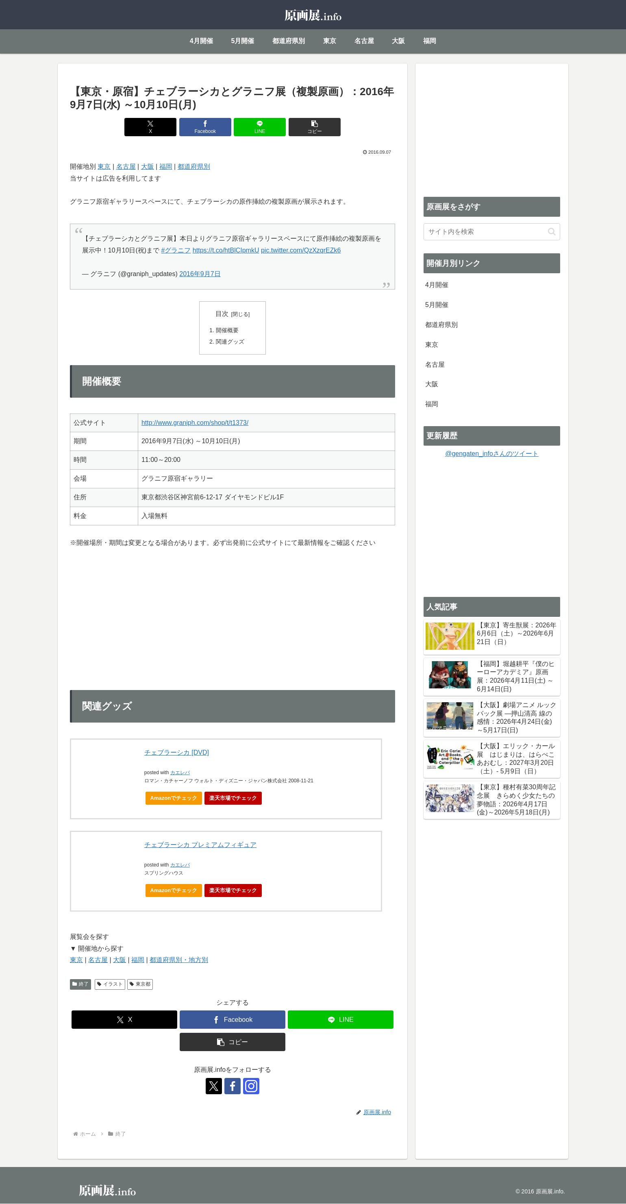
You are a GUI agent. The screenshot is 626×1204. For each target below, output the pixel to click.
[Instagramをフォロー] (251, 1086)
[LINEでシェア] (260, 127)
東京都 (140, 984)
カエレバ (180, 773)
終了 (80, 984)
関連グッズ (230, 342)
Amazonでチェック (174, 798)
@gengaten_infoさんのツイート (492, 453)
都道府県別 (194, 166)
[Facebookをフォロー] (232, 1086)
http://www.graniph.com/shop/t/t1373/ (194, 423)
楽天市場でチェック (233, 798)
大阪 (147, 166)
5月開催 (436, 304)
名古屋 (126, 166)
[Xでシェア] (150, 127)
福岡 (165, 166)
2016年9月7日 (199, 273)
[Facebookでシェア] (205, 127)
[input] (492, 231)
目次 (221, 313)
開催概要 (227, 330)
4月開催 (436, 284)
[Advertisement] (492, 128)
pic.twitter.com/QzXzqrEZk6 (301, 250)
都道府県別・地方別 (179, 960)
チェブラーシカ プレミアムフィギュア (200, 845)
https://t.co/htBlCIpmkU (226, 250)
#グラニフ (176, 250)
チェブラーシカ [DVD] (176, 752)
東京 (104, 166)
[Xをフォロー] (214, 1086)
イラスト (110, 984)
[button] (315, 127)
